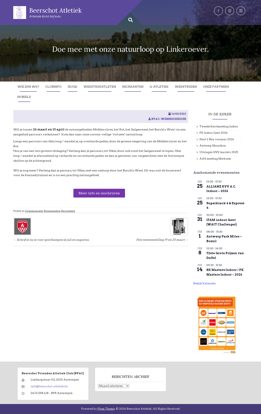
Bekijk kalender (204, 283)
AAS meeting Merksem (215, 158)
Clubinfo (53, 86)
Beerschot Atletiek (55, 10)
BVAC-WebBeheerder (168, 118)
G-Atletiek (159, 86)
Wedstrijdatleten (99, 86)
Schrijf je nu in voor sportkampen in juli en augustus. (51, 239)
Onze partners (216, 86)
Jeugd (72, 86)
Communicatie (34, 210)
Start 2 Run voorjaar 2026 (216, 139)
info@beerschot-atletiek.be (49, 386)
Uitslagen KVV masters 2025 (218, 152)
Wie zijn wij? (28, 86)
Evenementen (52, 210)
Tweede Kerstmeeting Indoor (218, 126)
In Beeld (24, 96)
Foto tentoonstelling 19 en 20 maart (162, 239)
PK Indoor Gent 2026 (213, 132)
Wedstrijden (186, 86)
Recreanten (133, 86)
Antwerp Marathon (212, 145)
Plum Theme (106, 408)
